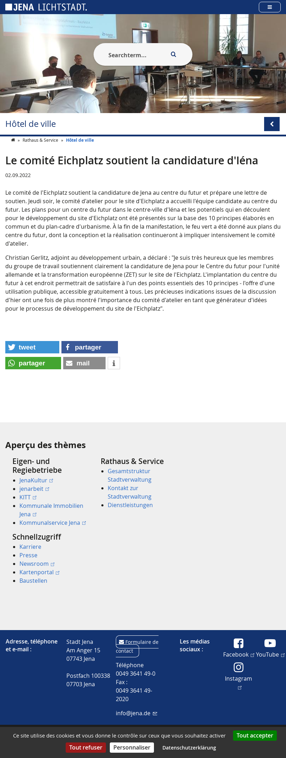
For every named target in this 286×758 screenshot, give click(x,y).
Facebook (238, 654)
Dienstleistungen (130, 505)
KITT (27, 497)
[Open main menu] (270, 7)
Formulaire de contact (137, 646)
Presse (28, 555)
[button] (32, 361)
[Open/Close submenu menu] (272, 124)
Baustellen (33, 580)
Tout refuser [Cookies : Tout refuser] (85, 747)
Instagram (238, 681)
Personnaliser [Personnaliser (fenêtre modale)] (131, 747)
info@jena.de (136, 713)
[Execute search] (173, 54)
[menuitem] (46, 492)
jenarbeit (34, 489)
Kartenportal (39, 572)
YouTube (270, 654)
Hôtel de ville (30, 124)
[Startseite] (13, 154)
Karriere (30, 547)
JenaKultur (36, 480)
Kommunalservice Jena (52, 523)
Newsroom (36, 564)
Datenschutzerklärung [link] (189, 747)
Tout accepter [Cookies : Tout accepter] (255, 735)
